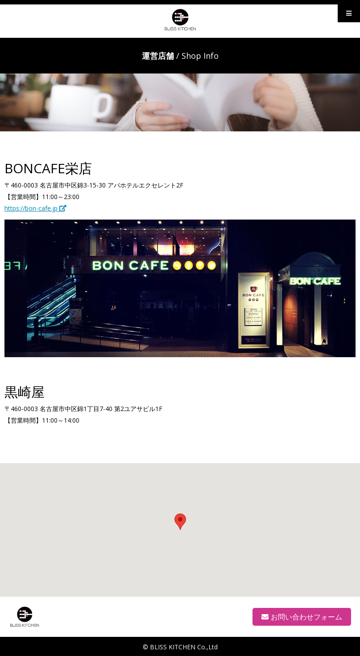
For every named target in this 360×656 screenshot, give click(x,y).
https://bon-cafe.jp (35, 208)
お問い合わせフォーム (301, 617)
